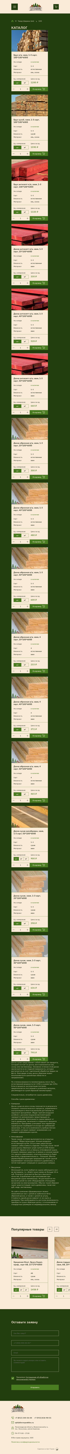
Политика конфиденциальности (25, 1442)
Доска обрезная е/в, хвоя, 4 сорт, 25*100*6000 (27, 638)
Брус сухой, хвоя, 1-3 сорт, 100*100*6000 (27, 120)
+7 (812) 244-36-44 (23, 1418)
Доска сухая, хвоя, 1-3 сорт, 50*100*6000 (27, 1026)
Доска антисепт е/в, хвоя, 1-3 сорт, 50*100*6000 (28, 379)
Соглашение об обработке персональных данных (32, 1378)
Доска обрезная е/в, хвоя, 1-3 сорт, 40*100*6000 (28, 508)
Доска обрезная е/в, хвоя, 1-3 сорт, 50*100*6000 (28, 573)
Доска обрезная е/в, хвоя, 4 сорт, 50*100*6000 (27, 767)
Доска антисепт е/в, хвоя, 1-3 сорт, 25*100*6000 (28, 250)
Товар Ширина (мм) (26, 21)
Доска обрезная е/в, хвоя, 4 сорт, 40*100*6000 (27, 702)
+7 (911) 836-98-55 (42, 1418)
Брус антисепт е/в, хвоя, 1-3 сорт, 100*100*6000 (27, 185)
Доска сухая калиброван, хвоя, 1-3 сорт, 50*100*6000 (29, 832)
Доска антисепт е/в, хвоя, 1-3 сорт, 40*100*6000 (28, 314)
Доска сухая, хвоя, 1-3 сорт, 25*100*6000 (27, 896)
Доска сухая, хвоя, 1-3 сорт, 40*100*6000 (27, 961)
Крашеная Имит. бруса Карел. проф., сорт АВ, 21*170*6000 (28, 1263)
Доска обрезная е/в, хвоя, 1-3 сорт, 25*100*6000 (28, 444)
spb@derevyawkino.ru (24, 1422)
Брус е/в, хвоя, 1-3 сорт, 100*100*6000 (25, 56)
